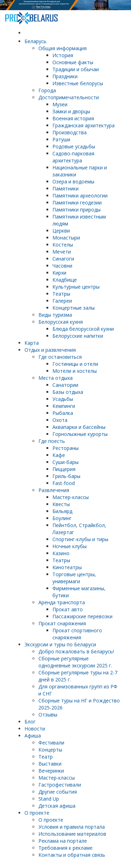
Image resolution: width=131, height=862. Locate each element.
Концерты (50, 749)
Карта (31, 342)
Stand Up (48, 798)
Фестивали (51, 742)
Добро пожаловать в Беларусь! (76, 651)
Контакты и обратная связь (71, 854)
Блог (30, 721)
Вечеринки (51, 770)
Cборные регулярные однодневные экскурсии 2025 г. (75, 662)
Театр (45, 756)
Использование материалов (72, 833)
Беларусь (35, 41)
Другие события (57, 791)
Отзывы (47, 714)
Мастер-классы (56, 777)
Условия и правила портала (71, 826)
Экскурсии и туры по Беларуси (60, 644)
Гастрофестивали (59, 784)
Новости (34, 728)
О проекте (36, 812)
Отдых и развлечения (50, 349)
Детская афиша (56, 805)
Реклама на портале (62, 840)
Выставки (49, 763)
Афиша (32, 735)
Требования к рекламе (65, 847)
